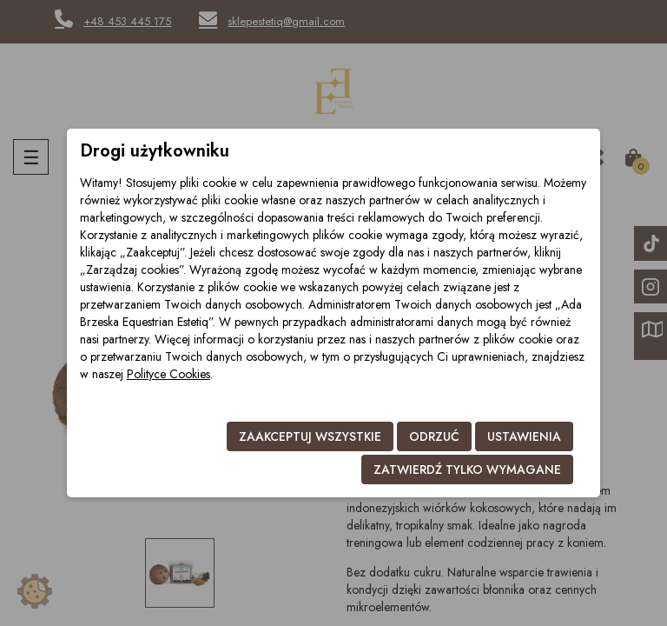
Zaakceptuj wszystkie (310, 436)
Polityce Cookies (168, 374)
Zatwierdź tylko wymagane (467, 469)
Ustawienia (524, 436)
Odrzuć (434, 436)
